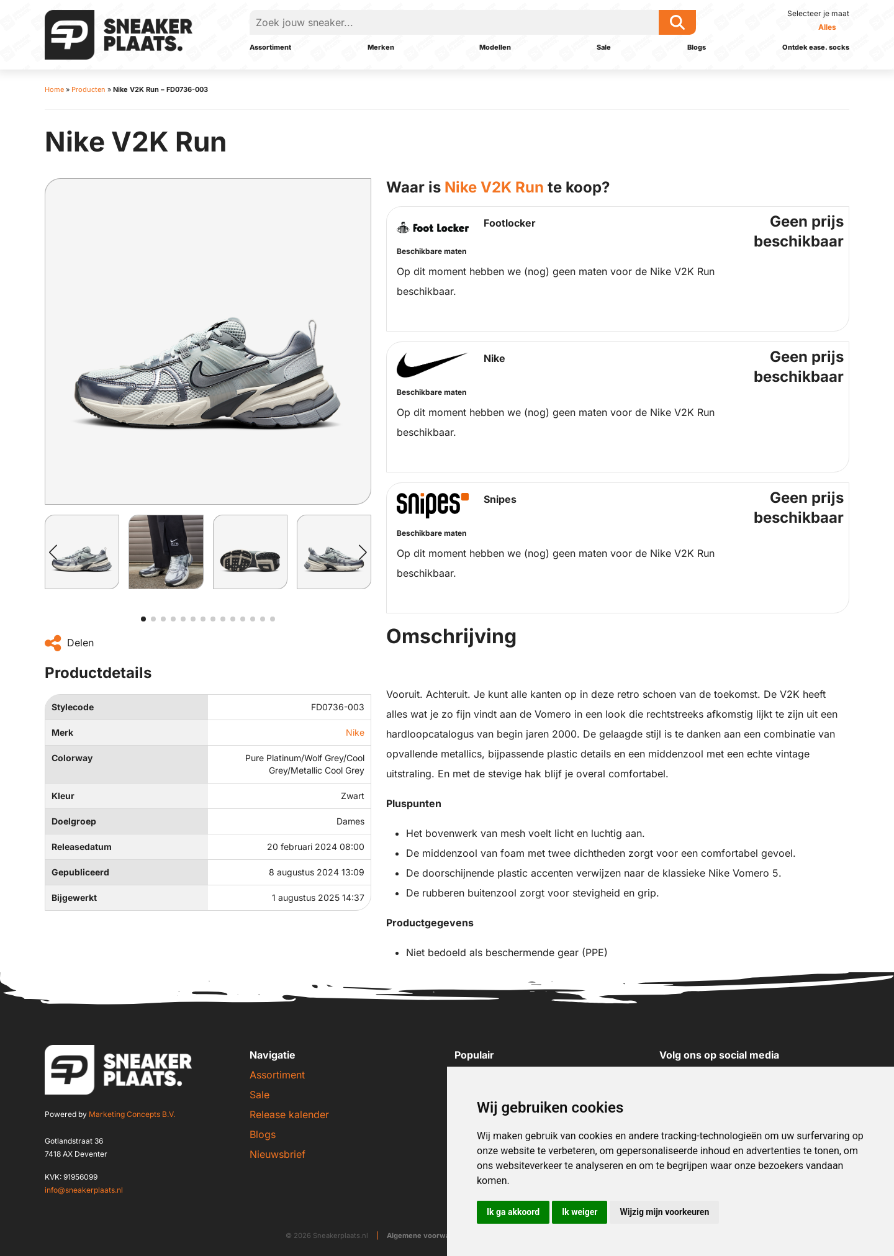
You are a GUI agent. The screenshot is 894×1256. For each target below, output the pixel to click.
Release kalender (289, 1114)
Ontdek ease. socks (815, 47)
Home (54, 89)
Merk (62, 732)
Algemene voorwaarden (429, 1235)
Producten (88, 89)
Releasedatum (82, 846)
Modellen (495, 47)
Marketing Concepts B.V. (132, 1114)
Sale (604, 47)
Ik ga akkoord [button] (513, 1212)
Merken (381, 47)
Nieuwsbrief (277, 1154)
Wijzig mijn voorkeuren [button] (664, 1212)
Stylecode (73, 707)
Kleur (63, 795)
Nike (355, 732)
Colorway (72, 757)
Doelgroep (74, 821)
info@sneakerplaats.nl (84, 1190)
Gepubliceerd (80, 872)
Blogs (696, 47)
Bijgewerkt (74, 897)
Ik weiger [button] (579, 1212)
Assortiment (270, 47)
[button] (53, 552)
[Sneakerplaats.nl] (118, 33)
